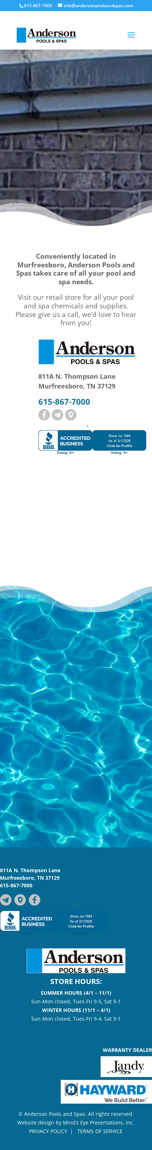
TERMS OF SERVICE (100, 1131)
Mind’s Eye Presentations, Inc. (98, 1122)
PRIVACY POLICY (48, 1131)
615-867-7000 (16, 885)
